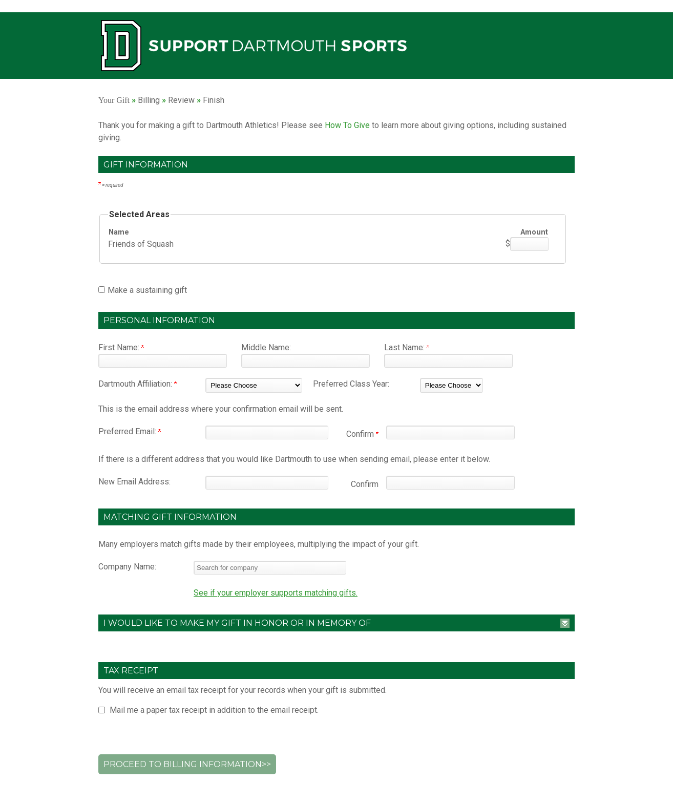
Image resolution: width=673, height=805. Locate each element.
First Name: (121, 347)
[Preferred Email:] (266, 432)
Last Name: (406, 347)
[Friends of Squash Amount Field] (529, 244)
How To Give (347, 125)
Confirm (362, 434)
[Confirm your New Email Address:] (450, 483)
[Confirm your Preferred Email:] (450, 432)
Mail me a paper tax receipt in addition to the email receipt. (214, 710)
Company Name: (127, 566)
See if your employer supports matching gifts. (275, 593)
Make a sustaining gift (147, 290)
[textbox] (270, 568)
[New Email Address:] (266, 483)
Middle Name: (266, 347)
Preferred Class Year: (351, 384)
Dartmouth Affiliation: (137, 384)
